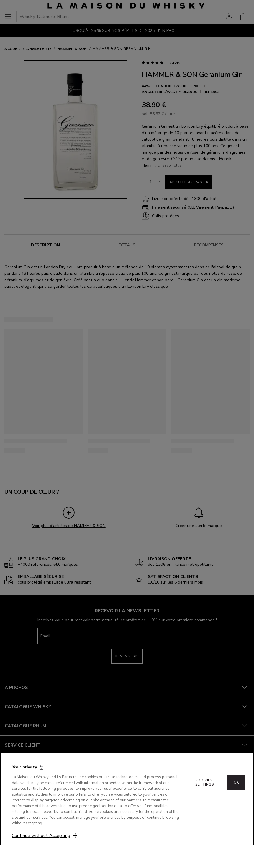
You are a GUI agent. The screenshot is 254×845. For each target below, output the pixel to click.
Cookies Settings (204, 789)
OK (236, 789)
